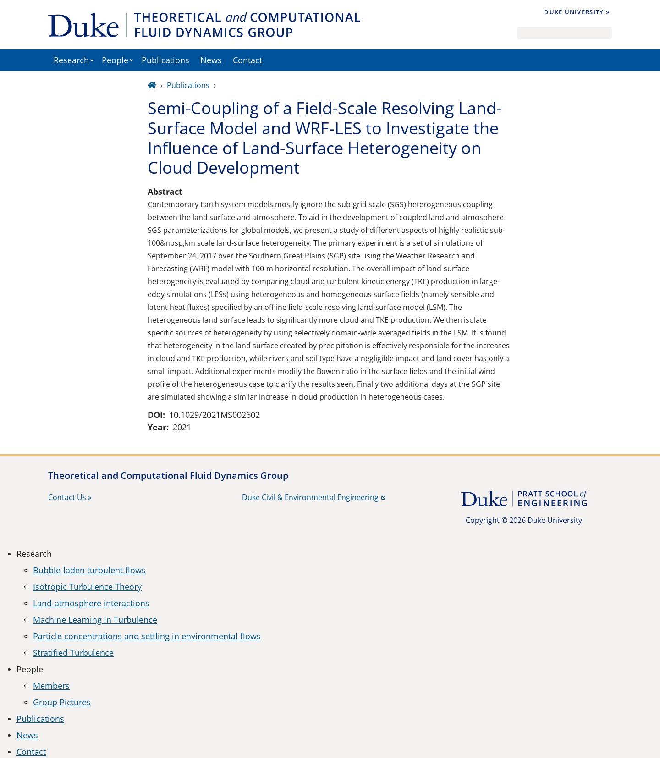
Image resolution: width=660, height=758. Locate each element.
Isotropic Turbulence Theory (87, 586)
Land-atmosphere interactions (91, 603)
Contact (247, 60)
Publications (165, 60)
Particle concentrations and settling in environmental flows (147, 636)
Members (51, 685)
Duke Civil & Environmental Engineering (310, 497)
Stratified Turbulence (73, 652)
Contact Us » (70, 497)
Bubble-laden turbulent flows (89, 570)
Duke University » (577, 12)
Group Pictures (62, 702)
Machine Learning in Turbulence (95, 619)
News (211, 60)
